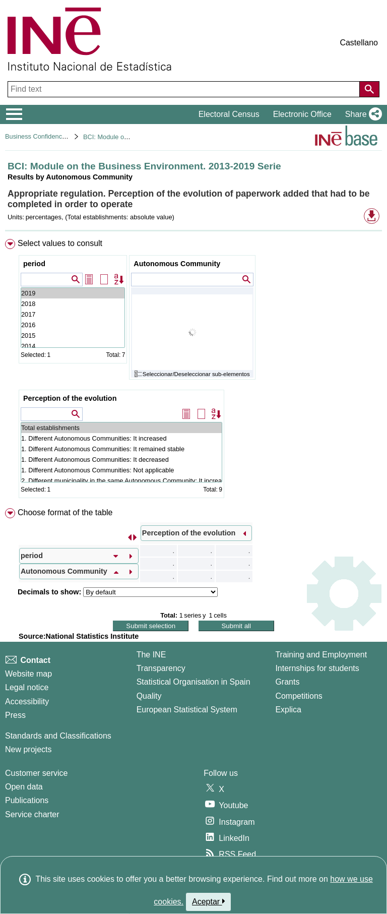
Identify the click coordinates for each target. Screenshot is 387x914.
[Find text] (185, 89)
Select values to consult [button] (60, 243)
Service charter (32, 814)
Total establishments (121, 427)
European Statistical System (187, 709)
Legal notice (26, 687)
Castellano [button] (359, 42)
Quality (149, 696)
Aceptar (208, 901)
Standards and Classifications (58, 736)
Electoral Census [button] (229, 114)
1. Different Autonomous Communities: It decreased (121, 459)
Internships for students (317, 668)
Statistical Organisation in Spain (193, 682)
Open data (24, 786)
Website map (28, 673)
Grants (287, 682)
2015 (72, 335)
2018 (72, 303)
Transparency (161, 668)
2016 (72, 325)
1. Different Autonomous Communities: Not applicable (121, 470)
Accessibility (27, 701)
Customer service (36, 773)
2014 (72, 346)
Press (15, 715)
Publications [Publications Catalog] (26, 800)
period (34, 264)
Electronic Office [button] (302, 114)
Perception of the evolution (70, 398)
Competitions (298, 696)
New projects (28, 749)
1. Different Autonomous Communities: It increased (121, 438)
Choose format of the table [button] (65, 512)
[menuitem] (193, 370)
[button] (361, 114)
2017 (72, 314)
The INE (151, 654)
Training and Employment (321, 654)
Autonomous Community (177, 264)
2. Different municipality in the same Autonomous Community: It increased (121, 480)
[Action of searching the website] (369, 89)
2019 (72, 293)
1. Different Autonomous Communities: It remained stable (121, 449)
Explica (288, 709)
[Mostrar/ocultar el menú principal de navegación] (14, 114)
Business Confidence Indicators (50, 136)
